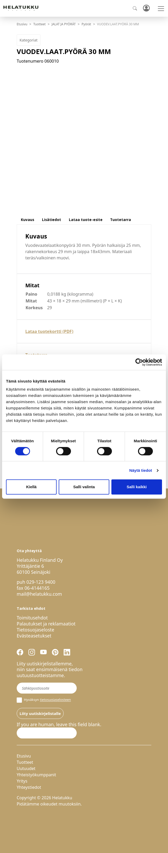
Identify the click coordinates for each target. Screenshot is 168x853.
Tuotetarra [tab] (120, 219)
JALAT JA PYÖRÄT (64, 24)
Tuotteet (39, 24)
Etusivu (22, 24)
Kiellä (31, 487)
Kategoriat (29, 40)
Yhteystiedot (29, 787)
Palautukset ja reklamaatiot (46, 624)
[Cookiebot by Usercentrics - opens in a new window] (139, 362)
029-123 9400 (40, 582)
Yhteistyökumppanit (36, 775)
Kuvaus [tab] (27, 219)
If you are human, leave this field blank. (59, 724)
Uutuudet (26, 768)
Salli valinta (84, 487)
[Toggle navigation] (161, 9)
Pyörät (86, 24)
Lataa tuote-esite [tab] (86, 219)
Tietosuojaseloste (35, 630)
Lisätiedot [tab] (51, 219)
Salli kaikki (137, 487)
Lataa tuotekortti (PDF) (49, 331)
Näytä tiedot (140, 470)
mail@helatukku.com (39, 594)
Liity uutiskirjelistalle (40, 713)
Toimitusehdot (32, 618)
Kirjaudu (146, 8)
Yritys (22, 781)
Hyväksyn (44, 700)
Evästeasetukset (34, 636)
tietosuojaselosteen (55, 699)
